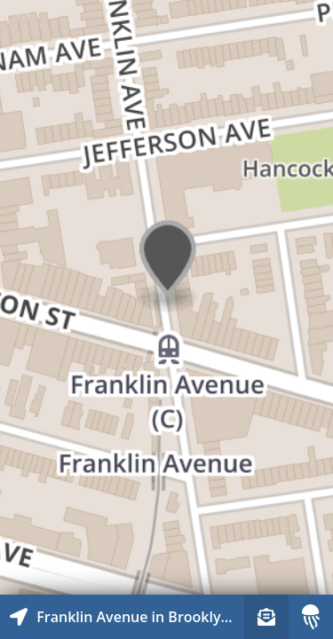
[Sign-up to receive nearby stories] (266, 617)
